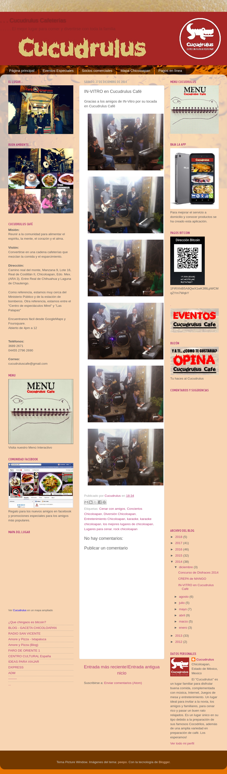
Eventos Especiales (58, 71)
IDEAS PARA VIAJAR (23, 661)
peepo (122, 762)
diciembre (186, 567)
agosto (184, 596)
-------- (12, 678)
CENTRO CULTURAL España (29, 656)
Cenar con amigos (112, 508)
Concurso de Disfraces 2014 (198, 572)
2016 (179, 549)
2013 (179, 635)
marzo (184, 621)
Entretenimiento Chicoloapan (104, 519)
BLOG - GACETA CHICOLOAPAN (32, 628)
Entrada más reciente (105, 666)
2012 (179, 642)
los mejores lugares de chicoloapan (128, 524)
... (9, 684)
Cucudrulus (19, 610)
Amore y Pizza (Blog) (23, 645)
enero (183, 627)
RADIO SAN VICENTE (24, 633)
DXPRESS (16, 667)
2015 (179, 555)
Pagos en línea (170, 71)
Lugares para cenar (98, 529)
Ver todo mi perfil (182, 743)
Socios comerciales (97, 71)
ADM (11, 673)
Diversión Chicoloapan (120, 514)
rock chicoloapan (125, 529)
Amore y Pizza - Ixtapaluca (27, 639)
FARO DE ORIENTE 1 (24, 650)
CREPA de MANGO (192, 578)
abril (182, 615)
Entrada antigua (144, 666)
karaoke (132, 519)
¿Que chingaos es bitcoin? (27, 622)
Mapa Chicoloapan (135, 71)
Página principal (22, 71)
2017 (179, 543)
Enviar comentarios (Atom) (123, 683)
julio (182, 603)
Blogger (164, 762)
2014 (179, 561)
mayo (183, 609)
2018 (179, 537)
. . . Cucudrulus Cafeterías (33, 20)
